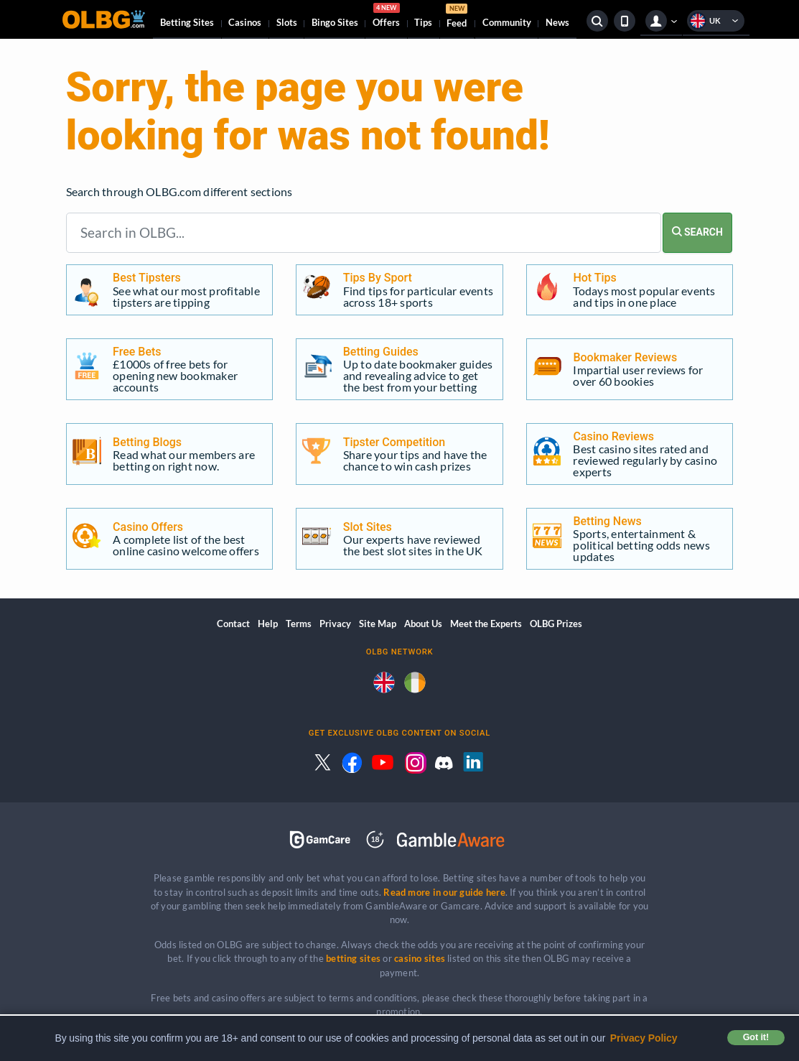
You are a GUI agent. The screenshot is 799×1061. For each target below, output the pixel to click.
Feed (456, 17)
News (557, 22)
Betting (187, 22)
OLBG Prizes (556, 623)
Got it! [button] (756, 1037)
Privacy (335, 623)
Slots (286, 22)
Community (506, 22)
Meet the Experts (486, 623)
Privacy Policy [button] (644, 1038)
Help (268, 623)
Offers (386, 17)
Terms (299, 623)
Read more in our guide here (444, 892)
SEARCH (697, 232)
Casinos (244, 22)
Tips (423, 22)
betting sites (353, 958)
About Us (423, 623)
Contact (233, 623)
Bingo (335, 22)
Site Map (377, 623)
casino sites (419, 958)
